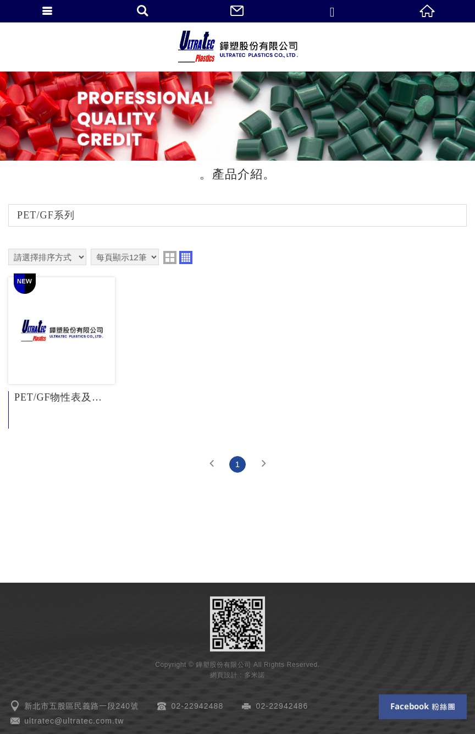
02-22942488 (198, 706)
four (185, 257)
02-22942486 (282, 706)
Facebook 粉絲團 (423, 706)
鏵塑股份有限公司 (237, 46)
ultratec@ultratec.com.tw (74, 720)
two (169, 257)
